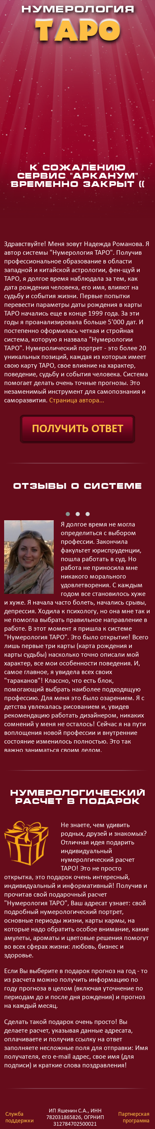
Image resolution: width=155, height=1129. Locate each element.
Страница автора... (76, 400)
